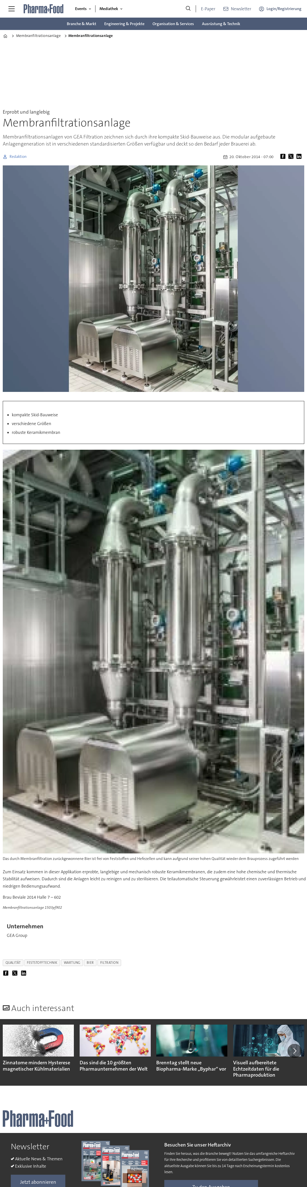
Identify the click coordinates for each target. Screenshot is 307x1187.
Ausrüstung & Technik (221, 23)
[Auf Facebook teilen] (284, 157)
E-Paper (208, 9)
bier (90, 963)
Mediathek (108, 8)
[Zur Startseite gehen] (44, 9)
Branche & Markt (81, 23)
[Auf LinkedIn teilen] (300, 157)
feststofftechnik (42, 963)
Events (81, 8)
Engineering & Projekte (124, 23)
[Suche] (188, 9)
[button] (294, 1051)
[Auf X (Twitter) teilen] (292, 157)
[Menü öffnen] (11, 9)
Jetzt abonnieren (38, 1182)
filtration (109, 963)
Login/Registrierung (284, 8)
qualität (13, 963)
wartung (72, 963)
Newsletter (241, 9)
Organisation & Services (173, 23)
